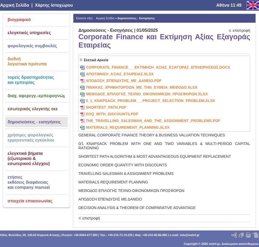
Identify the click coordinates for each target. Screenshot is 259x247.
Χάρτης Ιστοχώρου (54, 5)
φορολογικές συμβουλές (32, 46)
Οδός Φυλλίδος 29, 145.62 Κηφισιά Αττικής (30, 235)
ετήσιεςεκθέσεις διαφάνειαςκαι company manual (29, 182)
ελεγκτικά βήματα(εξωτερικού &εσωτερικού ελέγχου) (29, 158)
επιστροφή (241, 30)
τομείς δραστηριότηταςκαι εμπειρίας (31, 80)
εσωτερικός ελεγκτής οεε (33, 109)
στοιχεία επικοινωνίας (30, 201)
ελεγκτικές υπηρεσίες (29, 32)
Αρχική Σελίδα (14, 5)
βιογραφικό (19, 19)
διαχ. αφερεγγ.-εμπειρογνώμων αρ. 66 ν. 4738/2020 (36, 95)
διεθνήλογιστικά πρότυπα (27, 61)
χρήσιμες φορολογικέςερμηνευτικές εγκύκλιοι (31, 137)
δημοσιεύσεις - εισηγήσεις (34, 122)
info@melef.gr (190, 235)
